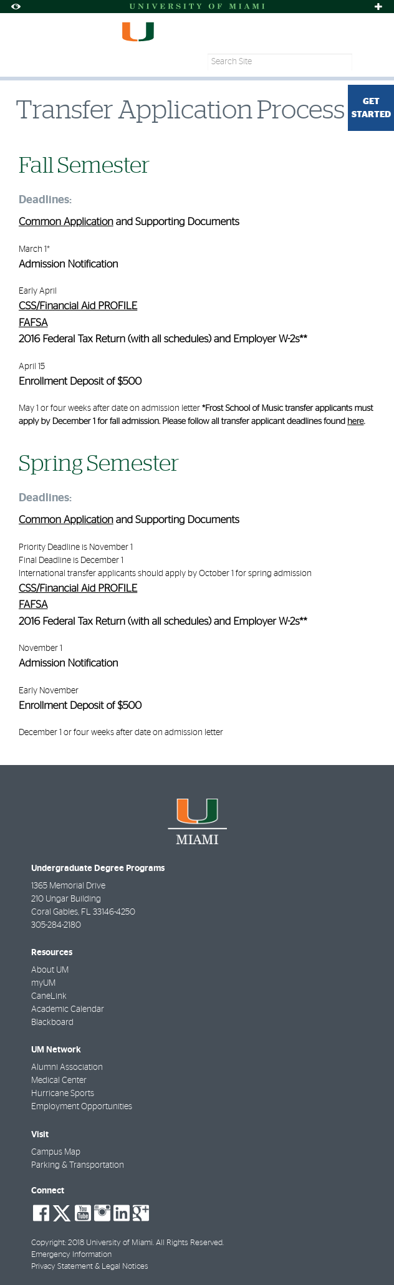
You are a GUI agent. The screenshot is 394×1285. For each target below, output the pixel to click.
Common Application (66, 222)
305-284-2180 (56, 925)
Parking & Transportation (77, 1165)
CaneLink (49, 996)
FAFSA (33, 323)
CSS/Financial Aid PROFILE (78, 306)
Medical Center (59, 1080)
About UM (50, 970)
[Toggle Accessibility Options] (15, 6)
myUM (43, 983)
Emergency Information (71, 1255)
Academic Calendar (67, 1009)
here (355, 421)
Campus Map (55, 1152)
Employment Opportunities (81, 1106)
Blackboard (52, 1022)
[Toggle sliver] (378, 6)
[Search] (370, 62)
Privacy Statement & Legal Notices (89, 1267)
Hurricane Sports (62, 1093)
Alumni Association (67, 1067)
